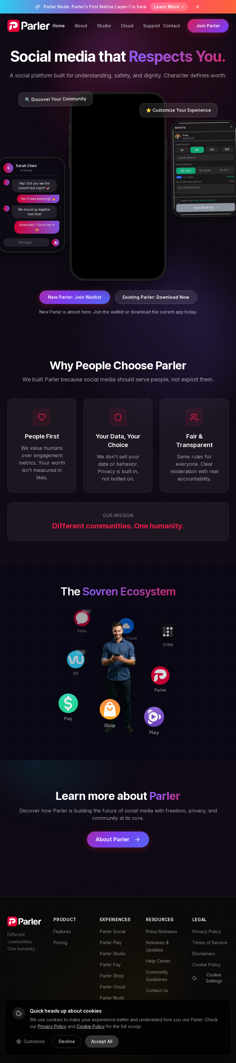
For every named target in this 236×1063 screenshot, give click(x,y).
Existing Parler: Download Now (156, 297)
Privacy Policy (206, 931)
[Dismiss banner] (197, 6)
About (81, 25)
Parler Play (111, 942)
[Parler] (161, 673)
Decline (67, 1041)
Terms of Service (209, 942)
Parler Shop (112, 975)
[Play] (160, 716)
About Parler (118, 839)
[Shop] (115, 715)
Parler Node (112, 997)
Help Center (158, 961)
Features (62, 931)
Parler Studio (113, 953)
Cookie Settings (207, 977)
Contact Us (157, 990)
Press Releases (161, 931)
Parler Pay (110, 964)
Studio (104, 25)
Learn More (169, 6)
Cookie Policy (206, 964)
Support (151, 25)
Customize (30, 1041)
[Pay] (73, 713)
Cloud (127, 25)
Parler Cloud (112, 986)
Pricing (60, 942)
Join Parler (208, 25)
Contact (171, 25)
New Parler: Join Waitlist (74, 297)
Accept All (101, 1041)
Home (59, 25)
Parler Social (112, 931)
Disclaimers (203, 953)
